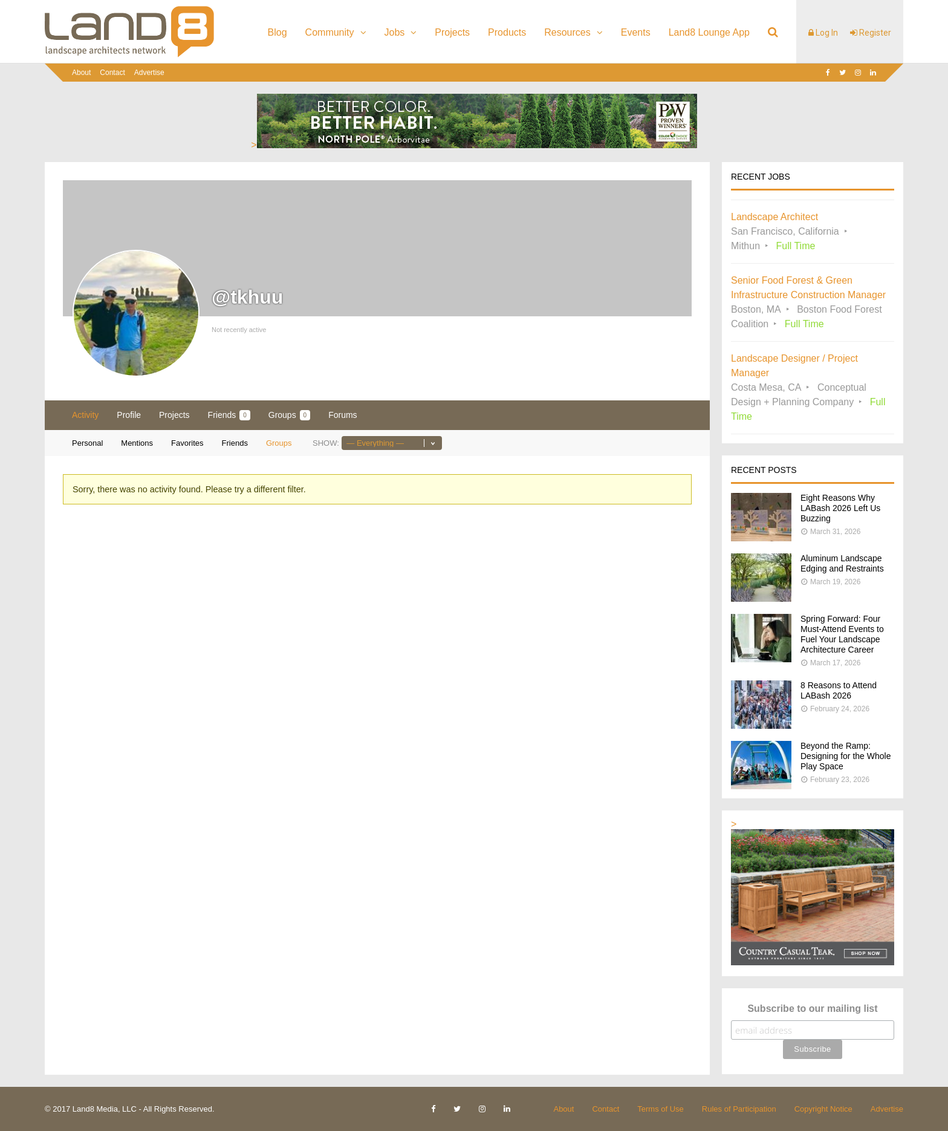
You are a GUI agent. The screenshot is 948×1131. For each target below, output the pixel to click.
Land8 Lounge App (709, 32)
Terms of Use (660, 1108)
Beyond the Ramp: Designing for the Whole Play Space (845, 756)
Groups (289, 415)
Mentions (137, 443)
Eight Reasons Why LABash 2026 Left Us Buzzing (840, 508)
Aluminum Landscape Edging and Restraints (842, 563)
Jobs (395, 32)
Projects (452, 32)
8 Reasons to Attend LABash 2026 (838, 690)
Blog (277, 32)
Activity (85, 415)
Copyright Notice (823, 1108)
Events (636, 32)
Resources (567, 32)
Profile (129, 415)
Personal (87, 443)
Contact (112, 72)
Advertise (149, 72)
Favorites (187, 443)
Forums (342, 415)
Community (329, 32)
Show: (326, 443)
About (81, 72)
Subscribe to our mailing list (812, 1008)
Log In (823, 32)
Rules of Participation (739, 1108)
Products (507, 32)
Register (870, 32)
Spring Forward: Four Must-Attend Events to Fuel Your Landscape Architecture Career (842, 634)
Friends (229, 415)
